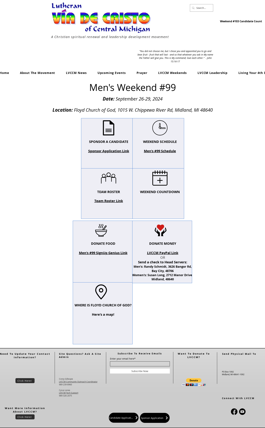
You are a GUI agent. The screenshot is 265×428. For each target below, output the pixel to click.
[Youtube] (242, 411)
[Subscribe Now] (140, 371)
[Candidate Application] (124, 418)
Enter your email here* (123, 359)
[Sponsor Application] (155, 418)
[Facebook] (234, 411)
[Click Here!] (25, 380)
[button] (76, 73)
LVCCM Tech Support (68, 392)
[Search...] (201, 7)
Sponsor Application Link (108, 151)
